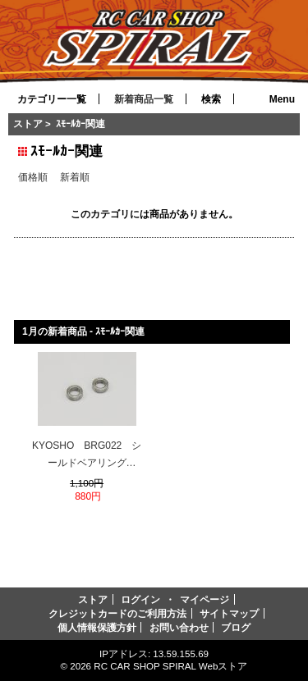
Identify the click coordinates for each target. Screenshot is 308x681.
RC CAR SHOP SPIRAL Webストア (170, 665)
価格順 (33, 176)
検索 (211, 99)
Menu (282, 99)
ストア (28, 123)
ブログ (236, 627)
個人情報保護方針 (96, 627)
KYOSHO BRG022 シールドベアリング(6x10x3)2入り (86, 456)
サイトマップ (229, 613)
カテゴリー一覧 (51, 99)
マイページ (204, 599)
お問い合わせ (179, 627)
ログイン (140, 599)
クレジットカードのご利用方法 (117, 613)
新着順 (75, 176)
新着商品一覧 (143, 99)
